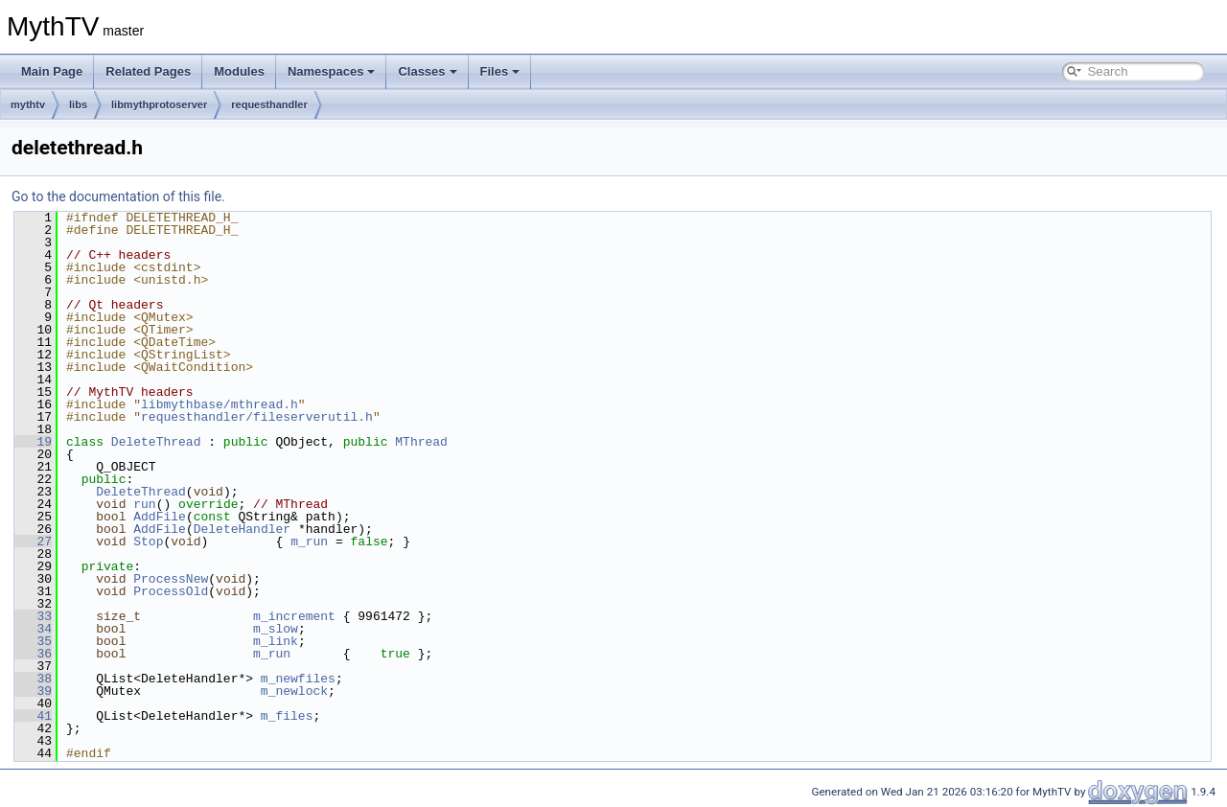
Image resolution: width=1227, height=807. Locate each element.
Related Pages (148, 71)
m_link (275, 641)
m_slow (275, 628)
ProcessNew (170, 579)
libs (78, 104)
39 (33, 691)
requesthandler (269, 104)
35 (33, 641)
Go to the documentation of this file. (118, 196)
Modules (239, 71)
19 (33, 441)
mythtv (28, 104)
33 (33, 616)
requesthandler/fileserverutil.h (257, 417)
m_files (287, 716)
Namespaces (332, 71)
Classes (427, 71)
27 (33, 541)
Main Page (51, 71)
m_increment (294, 616)
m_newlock (294, 691)
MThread (421, 441)
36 (33, 653)
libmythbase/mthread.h (219, 404)
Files (500, 71)
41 (33, 716)
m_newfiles (298, 678)
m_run (309, 541)
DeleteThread (156, 441)
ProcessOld (170, 591)
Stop (148, 541)
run (144, 504)
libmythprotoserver (159, 104)
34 (33, 628)
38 (33, 678)
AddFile (159, 516)
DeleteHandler (242, 529)
